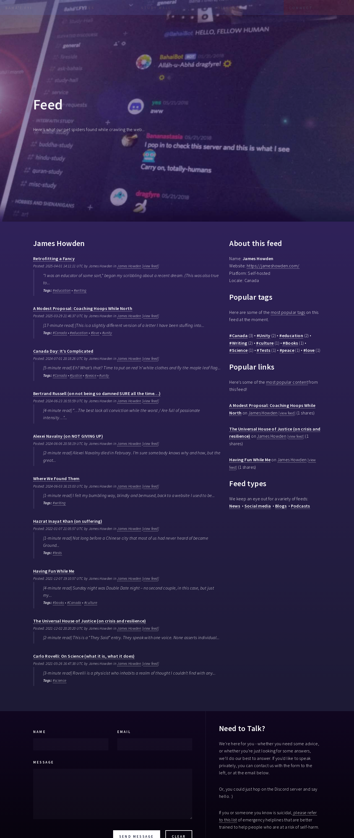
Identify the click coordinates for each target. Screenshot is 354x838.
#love (95, 332)
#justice (76, 375)
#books (58, 602)
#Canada (60, 332)
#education (62, 290)
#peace (90, 375)
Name (39, 731)
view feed (150, 266)
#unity (107, 332)
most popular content (287, 382)
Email (124, 731)
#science (59, 680)
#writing (80, 290)
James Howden (129, 266)
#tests (57, 552)
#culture (90, 602)
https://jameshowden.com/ (273, 265)
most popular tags (288, 312)
